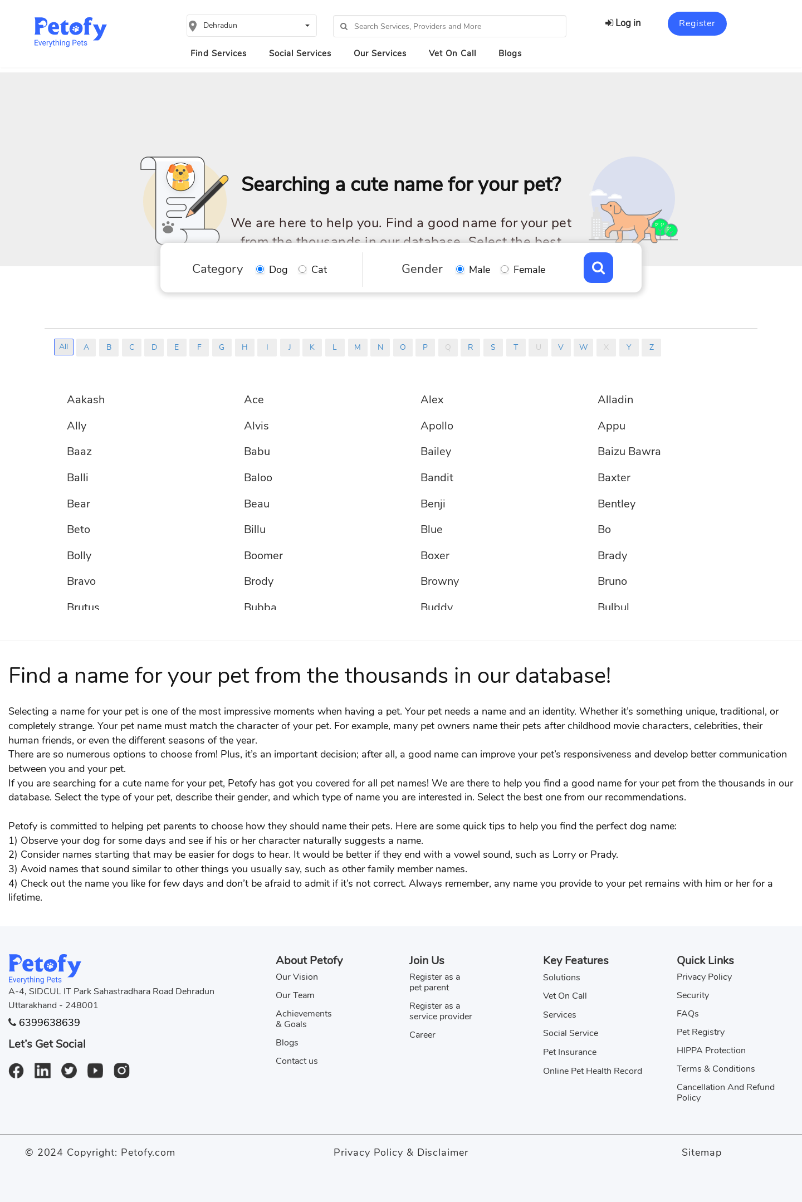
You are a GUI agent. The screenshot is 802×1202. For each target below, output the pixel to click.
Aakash (86, 399)
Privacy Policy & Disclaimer (401, 1152)
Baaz (79, 451)
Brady (612, 555)
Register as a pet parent (434, 982)
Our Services (380, 53)
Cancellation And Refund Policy (726, 1092)
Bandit (436, 477)
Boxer (434, 555)
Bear (78, 503)
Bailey (435, 451)
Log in (623, 23)
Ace (254, 399)
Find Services (218, 53)
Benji (433, 503)
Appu (611, 425)
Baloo (258, 477)
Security (693, 995)
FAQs (688, 1014)
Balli (78, 477)
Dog (278, 269)
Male (479, 269)
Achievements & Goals (304, 1019)
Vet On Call (452, 53)
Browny (439, 581)
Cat (319, 269)
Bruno (612, 581)
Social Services (300, 53)
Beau (257, 503)
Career (422, 1035)
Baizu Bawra (629, 451)
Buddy (436, 607)
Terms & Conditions (716, 1069)
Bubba (260, 607)
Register (697, 23)
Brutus (83, 607)
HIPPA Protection (711, 1050)
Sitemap (701, 1152)
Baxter (614, 477)
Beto (78, 529)
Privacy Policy (704, 977)
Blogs (510, 53)
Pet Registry (701, 1032)
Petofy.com (148, 1152)
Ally (76, 425)
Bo (604, 529)
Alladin (615, 399)
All (63, 346)
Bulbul (613, 607)
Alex (431, 399)
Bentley (616, 503)
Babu (257, 451)
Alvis (256, 425)
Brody (258, 581)
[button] (252, 25)
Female (529, 269)
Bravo (81, 581)
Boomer (263, 555)
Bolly (79, 555)
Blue (431, 529)
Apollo (436, 425)
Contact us (297, 1061)
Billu (255, 529)
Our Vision (297, 977)
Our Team (295, 995)
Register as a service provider (440, 1011)
